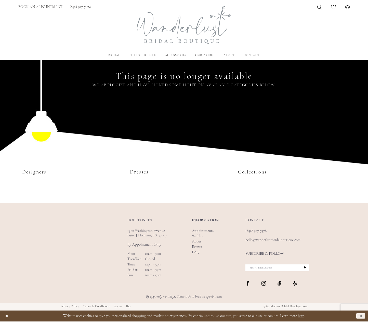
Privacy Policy (70, 308)
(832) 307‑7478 (256, 231)
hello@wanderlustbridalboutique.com (272, 240)
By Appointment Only (144, 245)
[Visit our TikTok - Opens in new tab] (279, 285)
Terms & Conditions (96, 308)
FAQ (195, 252)
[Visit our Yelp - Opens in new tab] (295, 285)
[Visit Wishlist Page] (333, 7)
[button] (347, 7)
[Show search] (319, 7)
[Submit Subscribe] (304, 268)
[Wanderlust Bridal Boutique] (184, 25)
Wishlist (198, 236)
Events (197, 247)
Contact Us (184, 298)
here (301, 317)
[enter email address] (277, 268)
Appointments (203, 231)
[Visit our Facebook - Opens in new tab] (248, 285)
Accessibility (122, 308)
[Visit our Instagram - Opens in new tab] (263, 285)
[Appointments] (40, 7)
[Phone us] (80, 7)
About (196, 242)
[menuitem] (40, 7)
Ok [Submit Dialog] (359, 317)
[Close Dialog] (7, 317)
